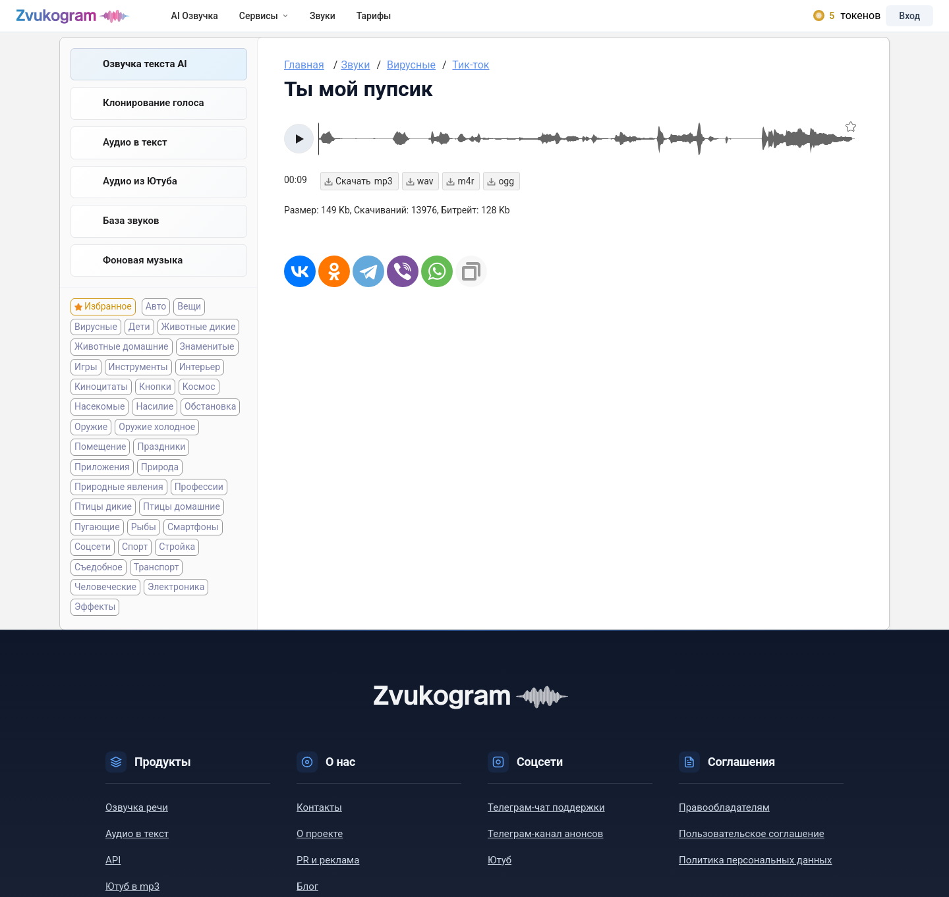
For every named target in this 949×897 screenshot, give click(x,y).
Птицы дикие (103, 519)
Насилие (154, 419)
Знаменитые (207, 359)
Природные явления (118, 499)
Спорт (135, 559)
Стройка (177, 559)
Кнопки (155, 399)
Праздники (161, 459)
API (113, 872)
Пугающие (97, 538)
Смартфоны (193, 538)
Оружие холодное (157, 438)
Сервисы (276, 21)
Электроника (176, 598)
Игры (86, 378)
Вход (898, 21)
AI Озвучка (207, 21)
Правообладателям (724, 819)
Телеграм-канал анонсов (545, 846)
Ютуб (499, 872)
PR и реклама (328, 872)
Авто (156, 318)
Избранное (108, 318)
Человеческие (105, 598)
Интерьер (199, 378)
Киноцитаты (101, 399)
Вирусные (95, 338)
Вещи (189, 318)
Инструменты (138, 378)
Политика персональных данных (755, 872)
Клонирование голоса (153, 114)
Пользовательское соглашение (751, 846)
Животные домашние (121, 359)
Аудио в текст (135, 153)
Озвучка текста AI (145, 74)
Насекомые (99, 419)
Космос (199, 399)
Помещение (100, 459)
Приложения (102, 479)
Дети (139, 338)
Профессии (199, 499)
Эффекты (94, 619)
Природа (160, 479)
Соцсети (92, 559)
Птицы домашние (181, 519)
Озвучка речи (136, 819)
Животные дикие (198, 338)
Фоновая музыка (143, 272)
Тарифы (386, 21)
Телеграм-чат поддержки (546, 819)
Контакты (319, 819)
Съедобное (98, 579)
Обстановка (210, 419)
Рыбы (143, 538)
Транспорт (156, 579)
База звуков (131, 232)
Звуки (335, 21)
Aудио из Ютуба (140, 193)
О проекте (320, 846)
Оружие (90, 438)
